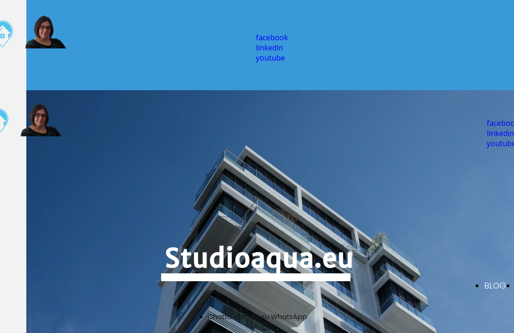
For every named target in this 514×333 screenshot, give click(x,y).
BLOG (495, 285)
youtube (270, 58)
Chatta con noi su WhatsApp (257, 316)
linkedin (269, 48)
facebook (272, 37)
